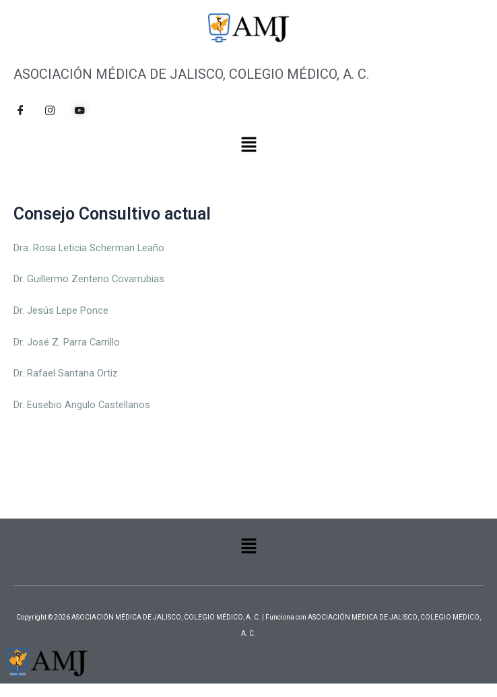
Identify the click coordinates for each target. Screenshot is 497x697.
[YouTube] (79, 110)
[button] (248, 145)
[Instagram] (50, 110)
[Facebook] (20, 110)
